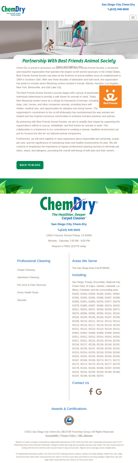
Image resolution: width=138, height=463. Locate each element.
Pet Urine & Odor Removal (31, 285)
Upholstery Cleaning (28, 277)
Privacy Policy (68, 435)
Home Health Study (27, 292)
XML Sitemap (85, 435)
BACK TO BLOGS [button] (30, 165)
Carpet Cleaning (26, 270)
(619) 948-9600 (118, 9)
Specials (21, 300)
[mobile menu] (133, 17)
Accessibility (52, 435)
